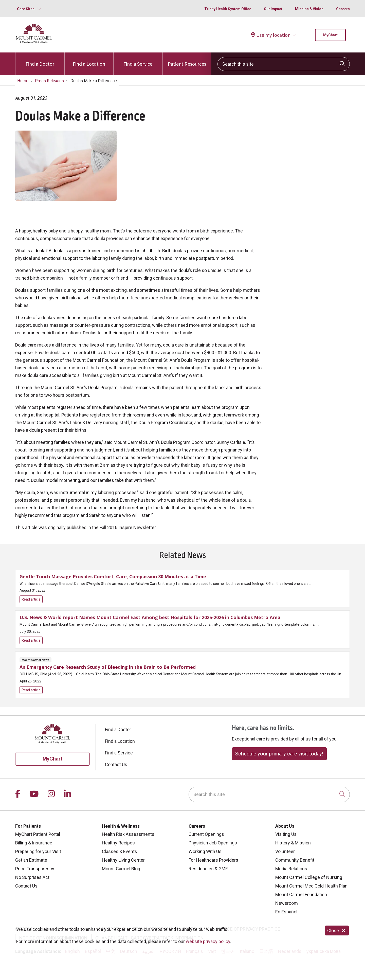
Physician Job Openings (213, 842)
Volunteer (285, 851)
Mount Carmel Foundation (301, 894)
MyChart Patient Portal (37, 834)
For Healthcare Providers (213, 860)
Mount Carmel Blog (121, 868)
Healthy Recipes (118, 842)
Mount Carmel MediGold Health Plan (311, 886)
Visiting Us (286, 834)
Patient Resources (187, 59)
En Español (286, 911)
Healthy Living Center (123, 860)
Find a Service (137, 59)
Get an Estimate (31, 860)
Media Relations (291, 868)
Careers (343, 9)
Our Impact (273, 9)
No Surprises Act (32, 877)
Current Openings (206, 834)
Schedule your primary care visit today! (279, 754)
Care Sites (25, 9)
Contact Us (116, 764)
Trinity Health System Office (227, 9)
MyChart (330, 35)
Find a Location (89, 59)
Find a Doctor (40, 59)
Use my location (270, 35)
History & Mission (293, 842)
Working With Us (205, 851)
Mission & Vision (309, 9)
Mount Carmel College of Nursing (308, 877)
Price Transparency (34, 868)
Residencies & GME (208, 868)
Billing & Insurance (33, 842)
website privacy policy (208, 941)
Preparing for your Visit (38, 851)
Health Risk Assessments (128, 834)
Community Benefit (294, 860)
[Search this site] (283, 64)
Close (336, 930)
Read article (182, 588)
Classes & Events (119, 851)
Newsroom (286, 903)
